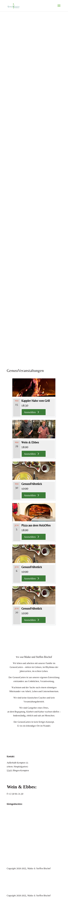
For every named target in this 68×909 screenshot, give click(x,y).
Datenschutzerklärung (17, 818)
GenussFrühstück (31, 484)
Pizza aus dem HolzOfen (36, 525)
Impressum (12, 810)
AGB (9, 814)
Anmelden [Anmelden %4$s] (30, 412)
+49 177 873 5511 (15, 776)
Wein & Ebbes (30, 442)
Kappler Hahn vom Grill (35, 400)
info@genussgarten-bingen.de (21, 780)
